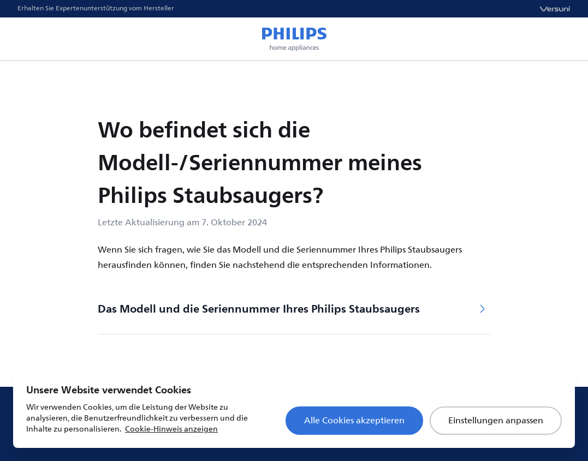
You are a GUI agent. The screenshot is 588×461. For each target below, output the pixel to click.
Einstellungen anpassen (495, 421)
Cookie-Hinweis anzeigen (171, 429)
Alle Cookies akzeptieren (354, 421)
